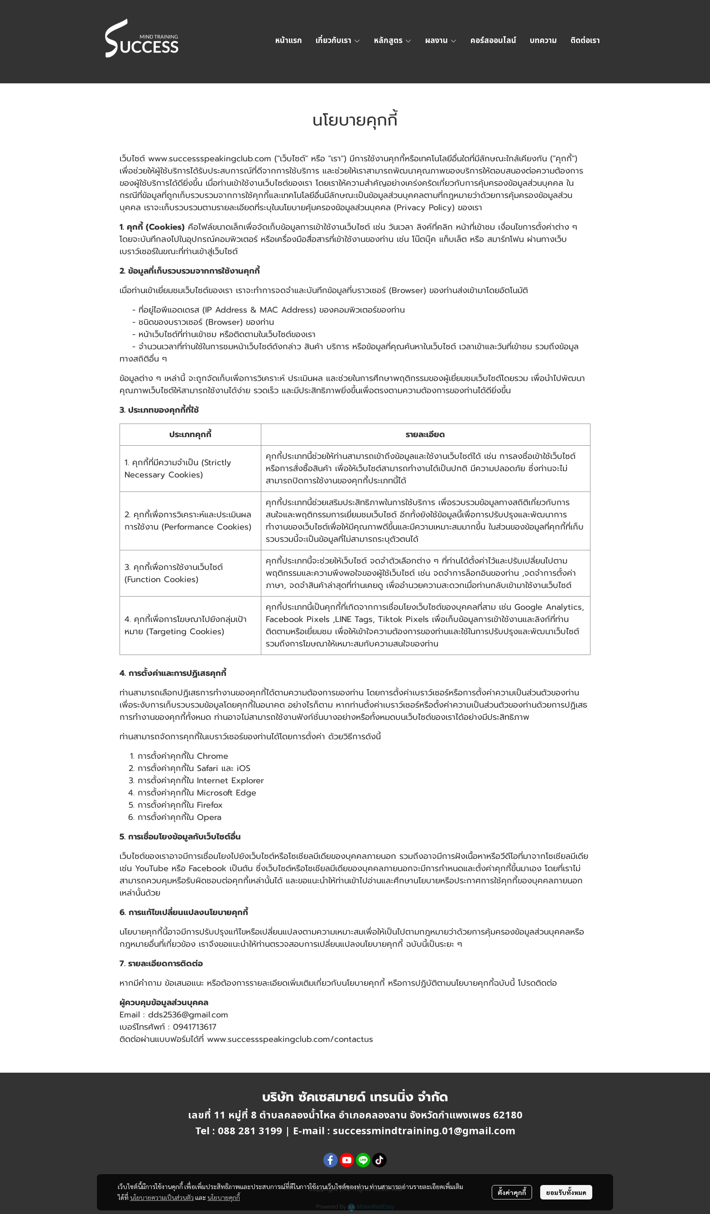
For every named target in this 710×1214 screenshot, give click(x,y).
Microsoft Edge (226, 792)
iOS (243, 768)
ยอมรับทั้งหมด (566, 1192)
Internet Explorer (230, 780)
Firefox (210, 805)
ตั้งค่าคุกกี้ (512, 1192)
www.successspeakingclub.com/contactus (290, 1039)
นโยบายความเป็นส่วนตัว (162, 1197)
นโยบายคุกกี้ (223, 1197)
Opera (209, 817)
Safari (207, 768)
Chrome (212, 756)
